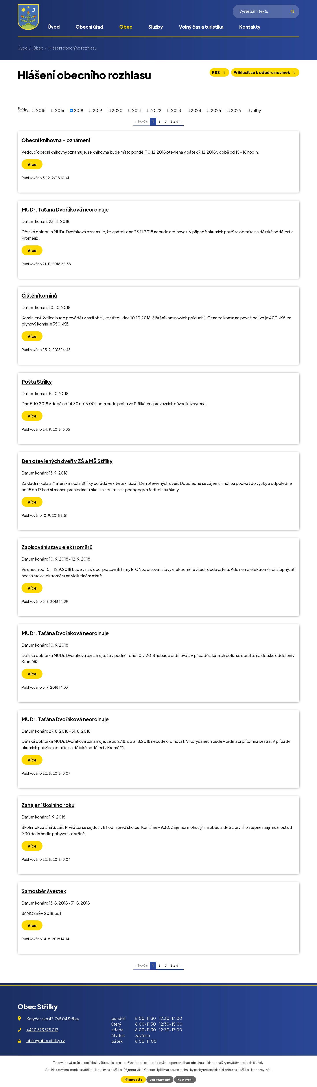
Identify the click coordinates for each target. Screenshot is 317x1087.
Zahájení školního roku (48, 805)
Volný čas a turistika (201, 27)
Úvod (54, 27)
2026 (236, 110)
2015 (40, 110)
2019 (97, 110)
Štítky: (23, 109)
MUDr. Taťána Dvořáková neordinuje (65, 633)
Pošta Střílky (37, 382)
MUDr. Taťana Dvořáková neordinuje (65, 209)
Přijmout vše (133, 1079)
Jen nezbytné (160, 1079)
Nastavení (184, 1079)
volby (256, 110)
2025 (216, 110)
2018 (78, 110)
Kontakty (249, 27)
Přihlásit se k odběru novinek (265, 72)
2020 (117, 110)
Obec (125, 27)
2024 (196, 110)
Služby (155, 27)
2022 (156, 110)
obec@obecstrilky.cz (45, 1040)
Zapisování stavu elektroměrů (57, 547)
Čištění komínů (39, 295)
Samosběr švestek (44, 891)
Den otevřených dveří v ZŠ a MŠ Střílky (67, 461)
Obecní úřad (89, 27)
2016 (59, 110)
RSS (219, 72)
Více (32, 164)
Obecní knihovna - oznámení (56, 140)
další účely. (256, 1063)
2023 (176, 110)
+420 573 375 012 (42, 1029)
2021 (136, 110)
